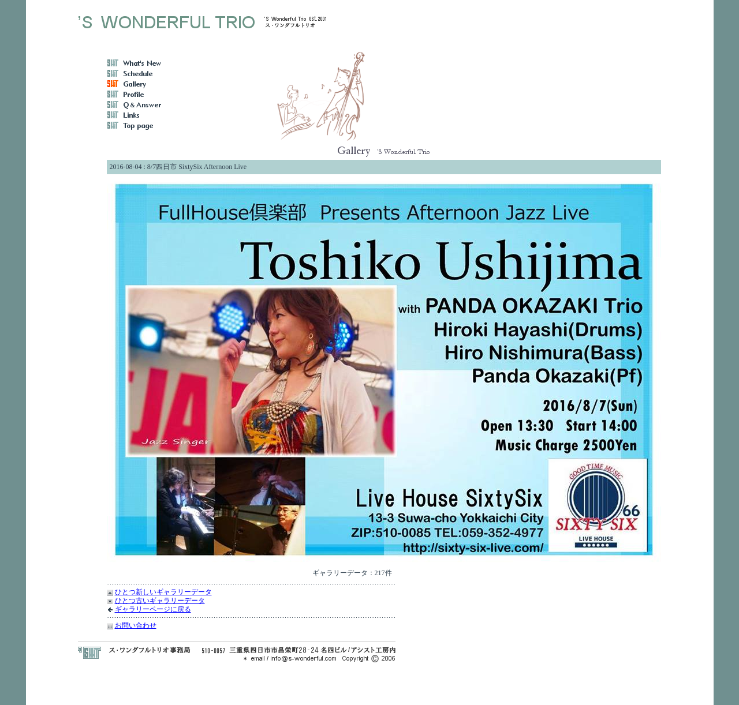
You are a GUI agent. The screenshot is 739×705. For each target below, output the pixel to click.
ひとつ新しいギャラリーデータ (163, 592)
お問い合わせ (135, 625)
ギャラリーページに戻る (153, 609)
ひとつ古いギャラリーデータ (160, 601)
